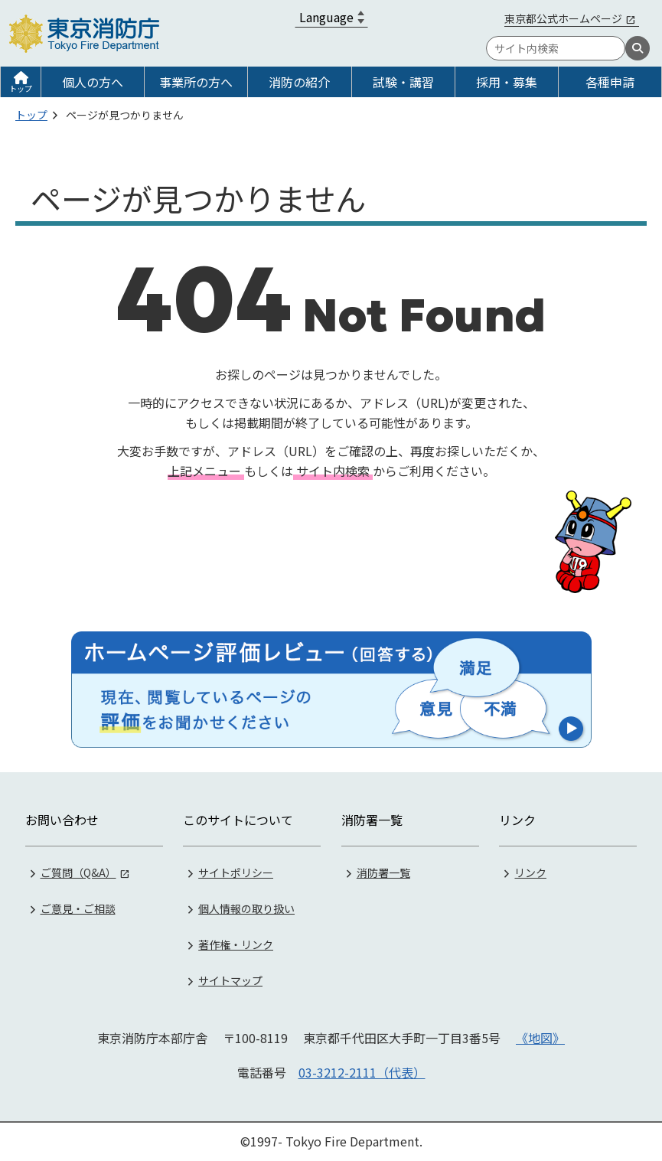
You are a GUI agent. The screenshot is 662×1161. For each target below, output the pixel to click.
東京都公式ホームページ (563, 18)
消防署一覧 (383, 872)
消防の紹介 (299, 82)
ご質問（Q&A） (78, 872)
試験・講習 (403, 82)
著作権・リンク (235, 944)
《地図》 (540, 1038)
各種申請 (609, 82)
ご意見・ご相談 (78, 908)
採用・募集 (506, 82)
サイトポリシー (235, 872)
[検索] (637, 48)
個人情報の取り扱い (246, 908)
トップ (20, 88)
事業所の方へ (196, 82)
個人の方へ (92, 82)
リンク (530, 872)
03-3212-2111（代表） (362, 1072)
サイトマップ (230, 980)
